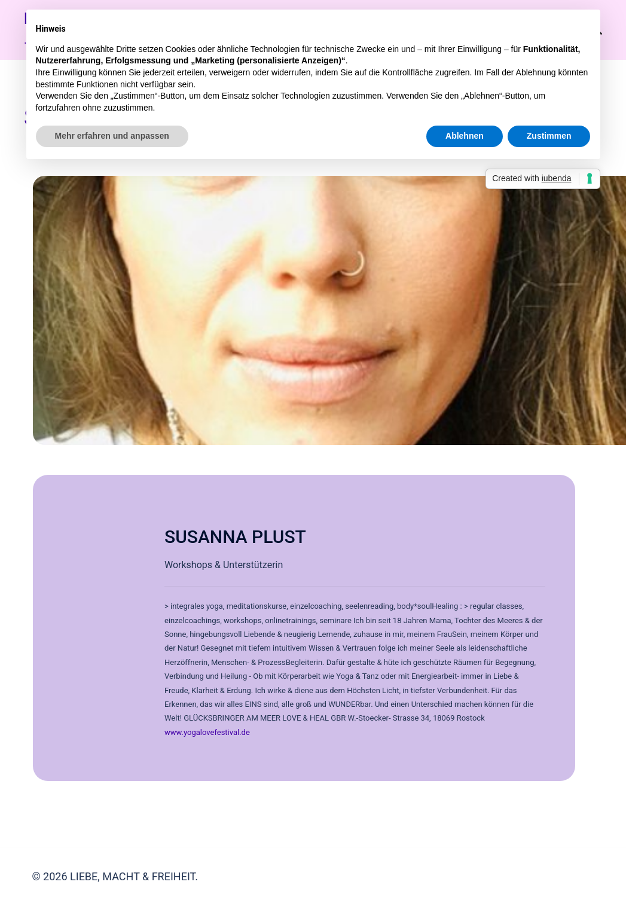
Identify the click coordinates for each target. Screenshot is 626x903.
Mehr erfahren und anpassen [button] (112, 136)
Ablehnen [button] (464, 136)
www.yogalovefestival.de (207, 732)
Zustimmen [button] (549, 136)
